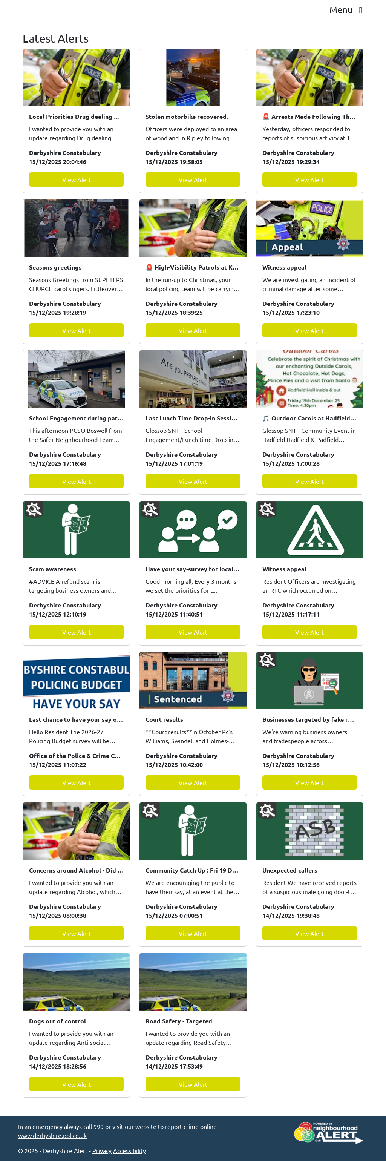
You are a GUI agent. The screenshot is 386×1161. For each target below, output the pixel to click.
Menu (347, 9)
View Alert (76, 179)
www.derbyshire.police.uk (52, 1135)
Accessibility (129, 1150)
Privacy (102, 1150)
